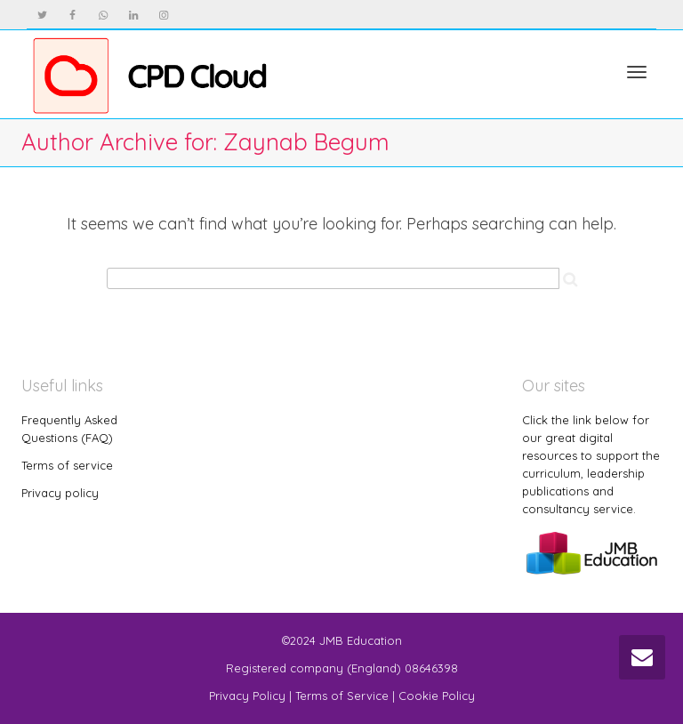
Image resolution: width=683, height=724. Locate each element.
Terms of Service (342, 695)
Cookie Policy (436, 695)
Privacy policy (60, 493)
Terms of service (67, 465)
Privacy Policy (247, 695)
